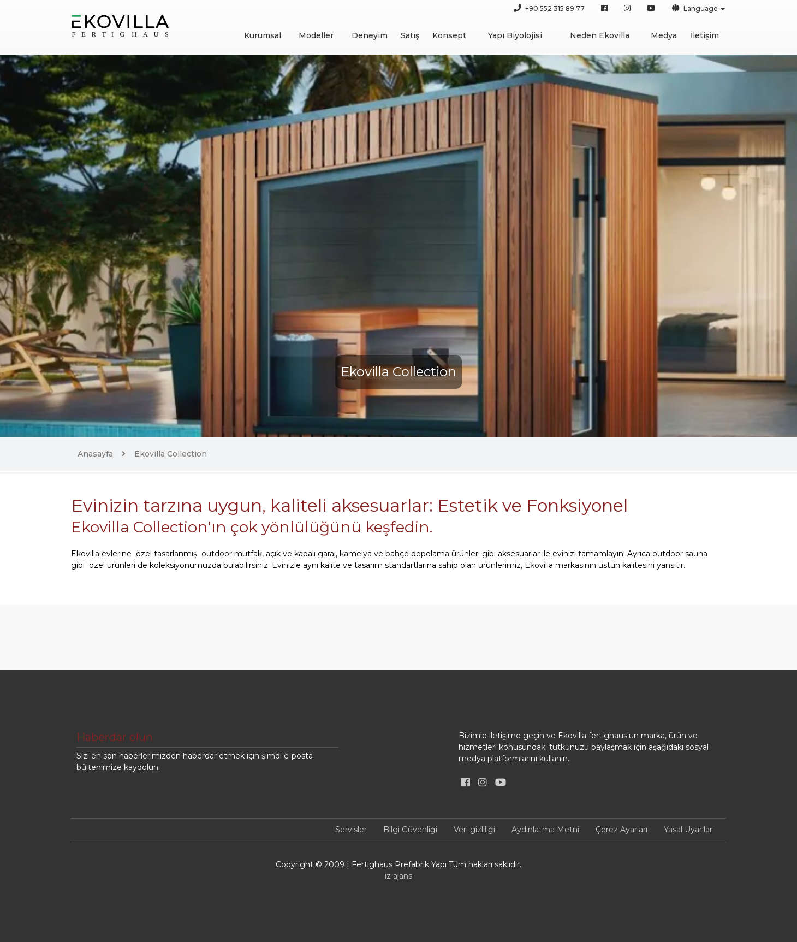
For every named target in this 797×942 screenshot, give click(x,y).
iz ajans (398, 876)
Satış (410, 35)
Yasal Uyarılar (688, 829)
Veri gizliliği (474, 829)
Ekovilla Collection (170, 454)
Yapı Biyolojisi (515, 35)
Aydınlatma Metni (545, 829)
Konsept (449, 35)
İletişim (705, 35)
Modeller (316, 35)
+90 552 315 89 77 (549, 8)
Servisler (351, 829)
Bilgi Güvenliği (410, 829)
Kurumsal (262, 35)
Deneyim (370, 35)
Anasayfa (95, 454)
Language (695, 8)
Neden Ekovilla (599, 35)
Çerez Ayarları (621, 829)
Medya (664, 35)
